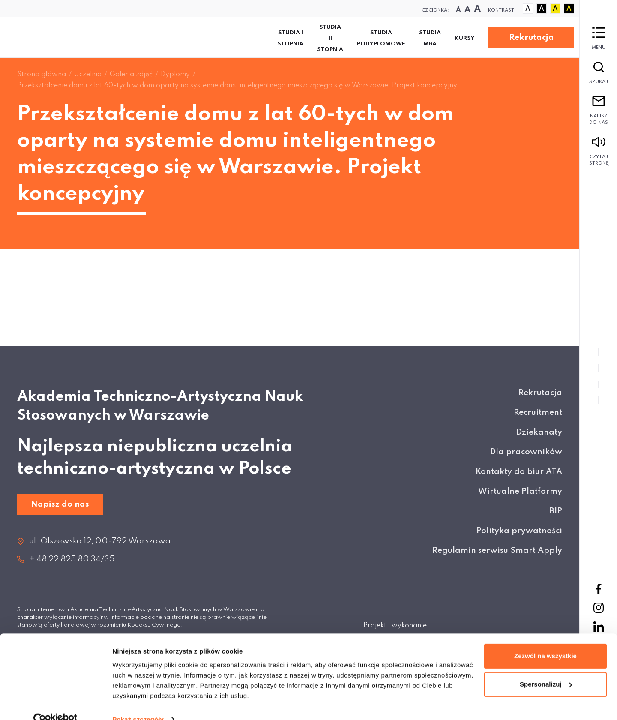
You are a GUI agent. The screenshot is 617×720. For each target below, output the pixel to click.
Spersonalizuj (546, 668)
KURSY (465, 38)
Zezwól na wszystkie (545, 640)
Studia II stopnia (330, 38)
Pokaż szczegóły (138, 703)
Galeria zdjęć (131, 74)
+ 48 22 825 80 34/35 (71, 559)
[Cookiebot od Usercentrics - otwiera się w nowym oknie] (55, 703)
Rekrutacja (531, 37)
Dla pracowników (526, 452)
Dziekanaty (539, 432)
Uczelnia (88, 74)
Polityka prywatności (519, 531)
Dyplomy (175, 74)
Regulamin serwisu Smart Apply (497, 550)
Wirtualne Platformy (520, 491)
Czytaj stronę (598, 151)
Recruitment (538, 412)
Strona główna (41, 74)
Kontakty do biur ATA (519, 472)
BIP (556, 511)
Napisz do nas (598, 110)
